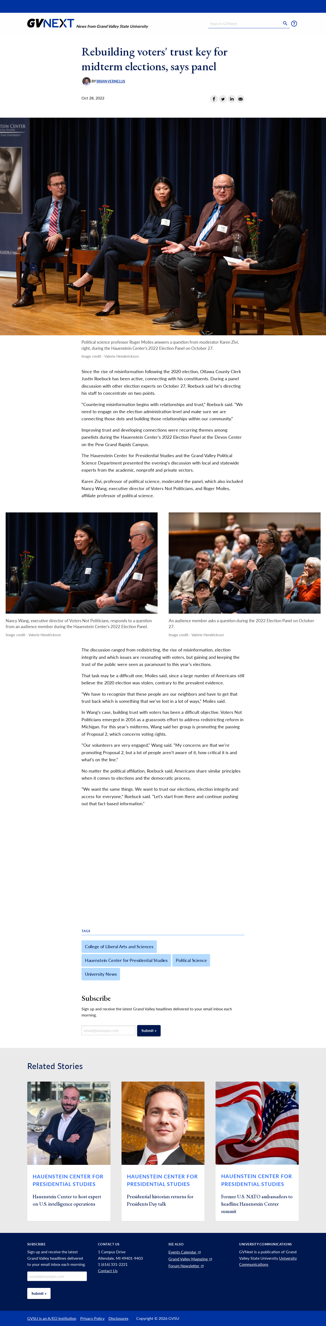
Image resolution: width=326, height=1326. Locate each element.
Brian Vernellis (110, 81)
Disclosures (118, 1318)
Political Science (191, 960)
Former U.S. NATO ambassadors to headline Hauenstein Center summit (257, 1204)
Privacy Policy (92, 1318)
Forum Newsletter (186, 1265)
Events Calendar (184, 1252)
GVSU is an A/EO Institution (51, 1318)
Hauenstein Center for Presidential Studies (126, 960)
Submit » (148, 1030)
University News (101, 974)
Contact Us (108, 1270)
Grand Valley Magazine (190, 1258)
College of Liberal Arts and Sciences (119, 946)
